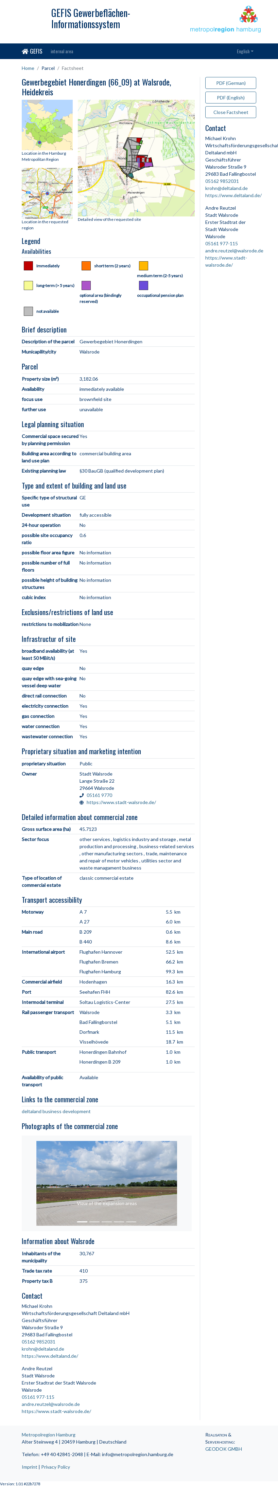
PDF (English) (231, 97)
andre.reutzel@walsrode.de (51, 1404)
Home (28, 68)
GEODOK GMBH (223, 1449)
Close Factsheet (230, 112)
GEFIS (32, 50)
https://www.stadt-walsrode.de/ (121, 802)
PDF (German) (231, 83)
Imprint (29, 1467)
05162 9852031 (38, 1342)
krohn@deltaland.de (43, 1349)
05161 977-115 (38, 1397)
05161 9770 (99, 795)
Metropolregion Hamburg (48, 1434)
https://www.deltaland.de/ (50, 1356)
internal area (62, 51)
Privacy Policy (55, 1467)
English (243, 51)
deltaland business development (56, 1111)
